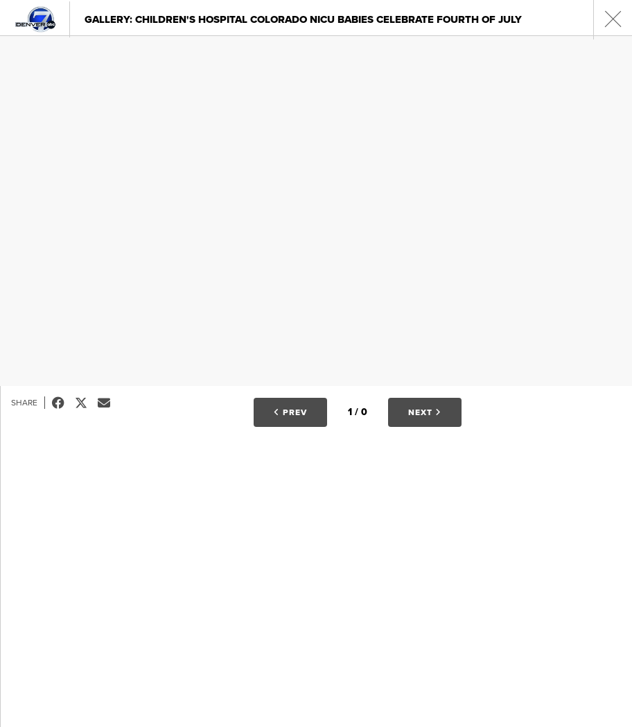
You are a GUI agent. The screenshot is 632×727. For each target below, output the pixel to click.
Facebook (63, 402)
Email (109, 402)
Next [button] (424, 412)
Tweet (86, 402)
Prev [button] (290, 412)
